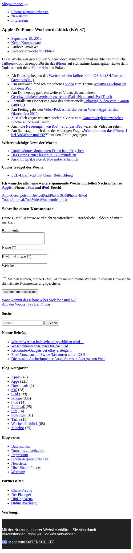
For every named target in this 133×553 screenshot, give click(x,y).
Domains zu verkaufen (28, 453)
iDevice (36, 195)
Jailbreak (9, 63)
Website (8, 268)
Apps (15, 383)
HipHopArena (22, 501)
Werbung (18, 474)
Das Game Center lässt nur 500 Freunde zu (43, 155)
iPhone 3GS (58, 195)
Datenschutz (20, 449)
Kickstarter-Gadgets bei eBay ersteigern (41, 352)
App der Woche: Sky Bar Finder (26, 306)
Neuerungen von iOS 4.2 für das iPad (54, 126)
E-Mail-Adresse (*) (16, 259)
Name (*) (9, 249)
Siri (14, 413)
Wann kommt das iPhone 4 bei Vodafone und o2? (39, 302)
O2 (42, 135)
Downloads (19, 388)
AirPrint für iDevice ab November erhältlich (44, 159)
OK (4, 544)
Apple (7, 187)
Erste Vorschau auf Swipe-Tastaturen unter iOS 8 (48, 357)
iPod (45, 187)
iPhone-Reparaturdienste (29, 12)
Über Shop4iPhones (26, 470)
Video (69, 84)
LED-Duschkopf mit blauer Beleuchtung (42, 175)
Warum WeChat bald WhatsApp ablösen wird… (47, 344)
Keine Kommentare (26, 43)
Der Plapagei (21, 497)
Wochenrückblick (41, 51)
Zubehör (17, 430)
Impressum (19, 20)
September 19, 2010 (26, 38)
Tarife (15, 422)
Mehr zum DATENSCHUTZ (31, 544)
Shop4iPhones (13, 4)
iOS (14, 392)
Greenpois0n (20, 195)
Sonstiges (18, 417)
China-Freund (21, 492)
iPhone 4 (37, 68)
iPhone (61, 63)
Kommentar (11, 230)
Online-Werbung (23, 505)
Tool (28, 200)
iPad (30, 187)
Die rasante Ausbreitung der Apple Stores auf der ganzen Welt (58, 361)
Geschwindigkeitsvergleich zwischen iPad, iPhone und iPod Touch (61, 97)
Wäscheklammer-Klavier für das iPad (39, 348)
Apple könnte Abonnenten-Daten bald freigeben (47, 151)
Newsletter (19, 16)
